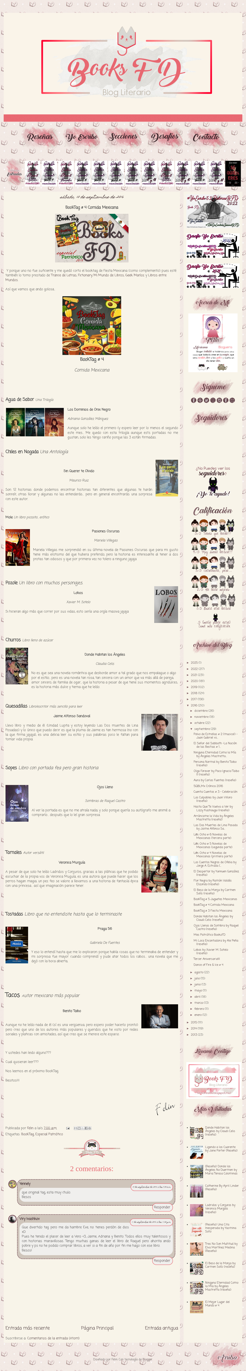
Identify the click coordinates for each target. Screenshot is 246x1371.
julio (197, 978)
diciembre (201, 711)
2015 (194, 1022)
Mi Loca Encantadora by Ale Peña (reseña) (216, 942)
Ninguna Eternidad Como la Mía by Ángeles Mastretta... (215, 754)
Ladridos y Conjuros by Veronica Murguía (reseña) (220, 1208)
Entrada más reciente (28, 1328)
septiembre (202, 729)
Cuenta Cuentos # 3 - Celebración (215, 792)
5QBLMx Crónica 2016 (208, 786)
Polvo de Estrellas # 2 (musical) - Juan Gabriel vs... (216, 736)
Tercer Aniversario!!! (207, 959)
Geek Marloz (134, 275)
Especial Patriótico (49, 1134)
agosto (199, 972)
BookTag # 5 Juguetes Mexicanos (215, 899)
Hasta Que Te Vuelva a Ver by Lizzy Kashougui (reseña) (213, 809)
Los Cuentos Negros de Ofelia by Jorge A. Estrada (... (215, 864)
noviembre (201, 717)
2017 (194, 699)
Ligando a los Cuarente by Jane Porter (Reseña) (221, 1149)
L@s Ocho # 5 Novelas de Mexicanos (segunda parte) (213, 846)
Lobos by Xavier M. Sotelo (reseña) (211, 952)
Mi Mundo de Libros (109, 275)
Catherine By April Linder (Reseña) (222, 1188)
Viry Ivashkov (29, 1218)
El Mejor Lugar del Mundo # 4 (217, 1304)
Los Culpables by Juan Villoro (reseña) (213, 799)
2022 (195, 669)
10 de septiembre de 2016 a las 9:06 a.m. (152, 1187)
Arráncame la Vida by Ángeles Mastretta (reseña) (214, 818)
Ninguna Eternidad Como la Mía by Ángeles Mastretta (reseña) (221, 1286)
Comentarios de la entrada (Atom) (53, 1338)
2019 (194, 687)
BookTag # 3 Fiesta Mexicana (213, 911)
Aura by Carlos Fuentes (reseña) (215, 780)
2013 (194, 1035)
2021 (194, 675)
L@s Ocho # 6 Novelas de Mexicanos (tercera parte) (212, 836)
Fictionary (85, 275)
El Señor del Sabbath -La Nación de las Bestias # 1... (215, 745)
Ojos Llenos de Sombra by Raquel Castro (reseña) (216, 927)
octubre (199, 723)
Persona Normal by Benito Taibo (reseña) (215, 764)
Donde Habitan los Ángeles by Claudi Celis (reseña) (213, 918)
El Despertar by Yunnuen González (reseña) (216, 873)
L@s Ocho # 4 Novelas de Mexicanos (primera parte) (213, 855)
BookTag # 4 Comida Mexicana (214, 905)
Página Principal (97, 1328)
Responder (162, 1207)
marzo (199, 1003)
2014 (194, 1029)
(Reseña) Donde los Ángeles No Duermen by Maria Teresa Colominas (221, 1170)
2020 (195, 681)
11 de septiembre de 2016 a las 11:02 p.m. (151, 1222)
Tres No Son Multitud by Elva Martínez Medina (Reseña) (221, 1247)
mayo (198, 991)
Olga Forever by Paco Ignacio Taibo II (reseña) (216, 773)
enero (198, 1015)
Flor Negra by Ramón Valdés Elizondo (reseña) (213, 882)
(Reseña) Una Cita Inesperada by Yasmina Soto (220, 1228)
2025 (195, 663)
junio (198, 984)
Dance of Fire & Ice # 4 (208, 965)
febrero (199, 1009)
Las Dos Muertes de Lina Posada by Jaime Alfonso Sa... (216, 827)
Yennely (24, 1183)
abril (197, 997)
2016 (194, 705)
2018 (194, 693)
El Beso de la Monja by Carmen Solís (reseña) (215, 892)
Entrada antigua (161, 1328)
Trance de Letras (64, 275)
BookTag (27, 1134)
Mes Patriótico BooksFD (209, 935)
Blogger (147, 1359)
